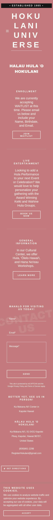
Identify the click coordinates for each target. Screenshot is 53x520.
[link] (26, 31)
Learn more (26, 275)
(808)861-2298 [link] (26, 448)
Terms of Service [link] (34, 386)
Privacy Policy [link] (19, 386)
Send (26, 374)
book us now (26, 214)
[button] (8, 31)
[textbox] (26, 317)
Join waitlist (26, 135)
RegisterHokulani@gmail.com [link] (26, 453)
